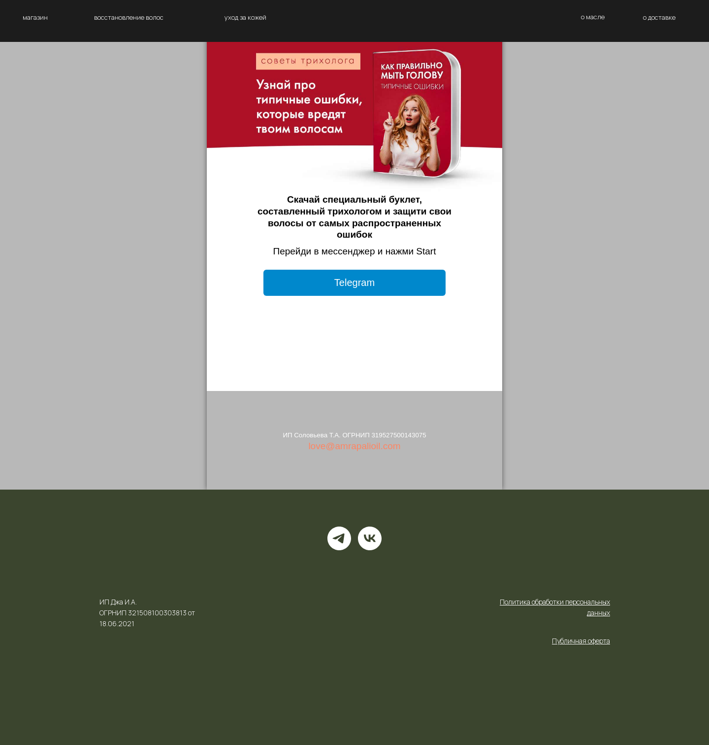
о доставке (659, 17)
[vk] (370, 538)
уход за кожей (245, 17)
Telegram (354, 282)
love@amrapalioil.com (354, 446)
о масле (593, 16)
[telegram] (339, 538)
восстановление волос (128, 17)
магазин (35, 17)
